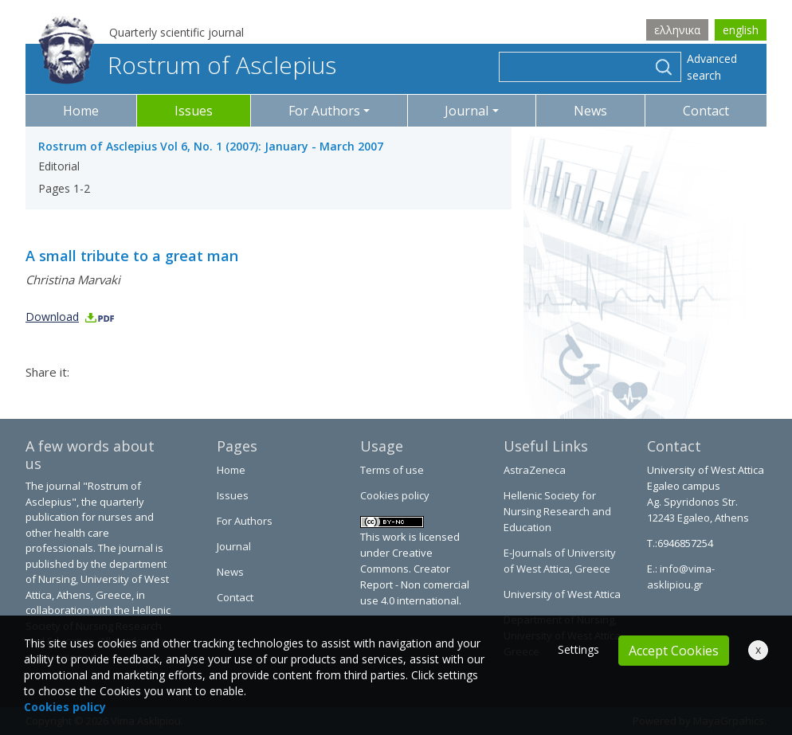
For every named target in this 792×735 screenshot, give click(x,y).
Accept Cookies (674, 650)
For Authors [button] (324, 110)
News (590, 110)
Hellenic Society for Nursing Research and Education (557, 511)
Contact (706, 110)
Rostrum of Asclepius (187, 65)
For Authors (244, 521)
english (741, 29)
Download (70, 316)
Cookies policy (394, 495)
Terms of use (392, 470)
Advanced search (712, 67)
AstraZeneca (535, 470)
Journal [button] (466, 110)
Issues (193, 110)
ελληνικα (677, 29)
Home (81, 110)
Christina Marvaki (72, 279)
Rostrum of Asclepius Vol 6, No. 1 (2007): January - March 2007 (210, 146)
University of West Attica (562, 594)
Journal (234, 546)
